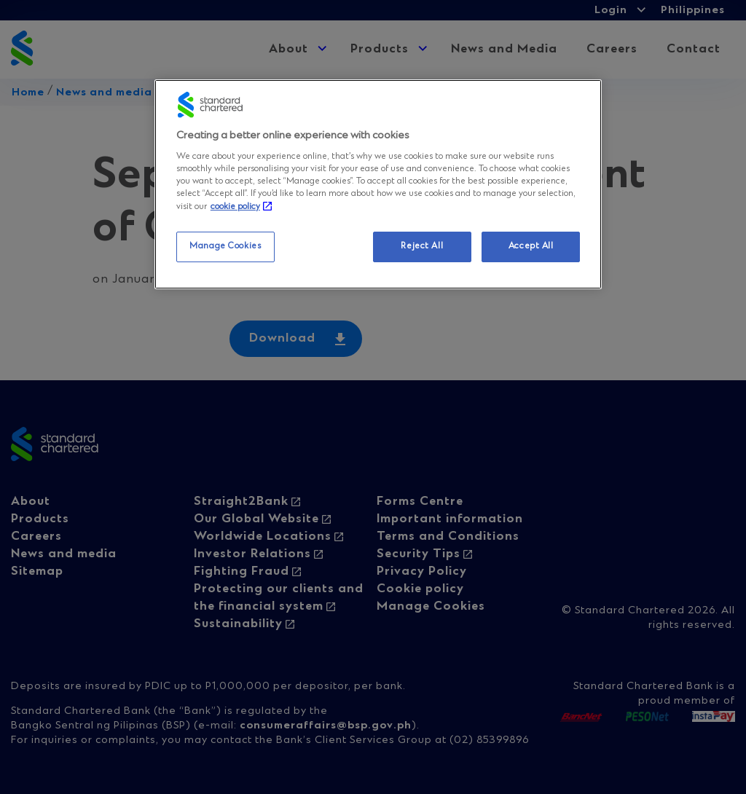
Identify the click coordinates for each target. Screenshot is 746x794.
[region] (378, 184)
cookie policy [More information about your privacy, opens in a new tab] (235, 207)
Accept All (531, 246)
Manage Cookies (225, 246)
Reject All (422, 246)
